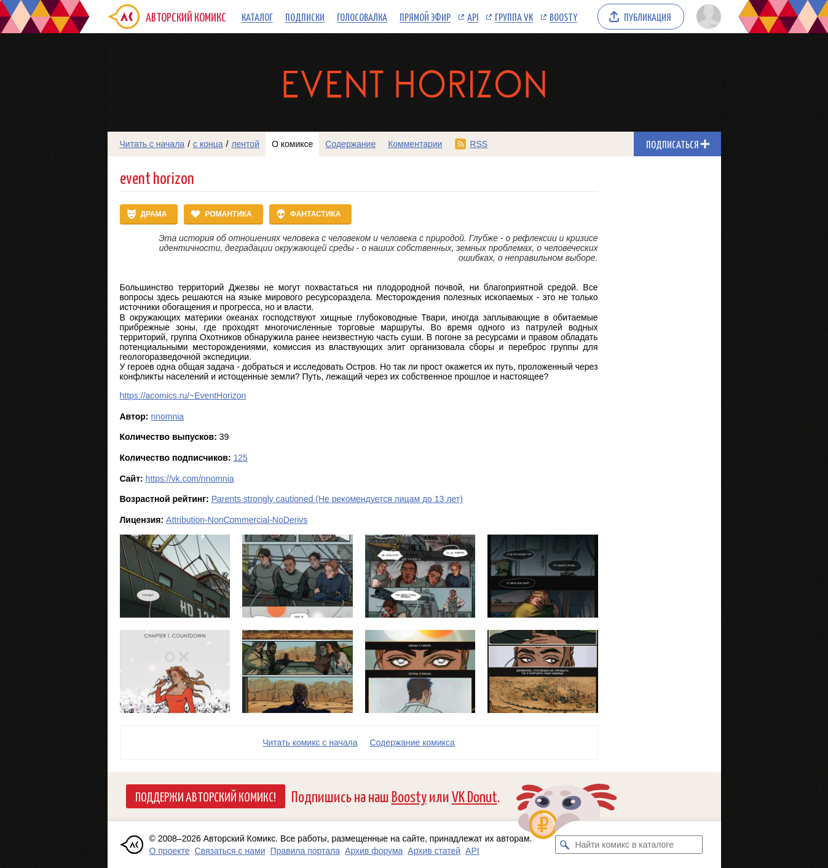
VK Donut (474, 795)
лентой (245, 144)
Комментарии (415, 144)
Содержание (350, 144)
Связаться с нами (230, 851)
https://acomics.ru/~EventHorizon (183, 395)
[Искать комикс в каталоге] (564, 844)
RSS (478, 144)
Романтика (228, 214)
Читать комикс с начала (309, 742)
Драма (154, 214)
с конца (208, 144)
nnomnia (167, 416)
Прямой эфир (425, 16)
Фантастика (315, 214)
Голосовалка (362, 16)
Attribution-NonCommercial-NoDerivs (236, 520)
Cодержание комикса (412, 742)
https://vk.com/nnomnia (190, 479)
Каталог (257, 16)
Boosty (563, 16)
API (472, 16)
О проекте (169, 851)
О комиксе (292, 144)
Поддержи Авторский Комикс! (205, 796)
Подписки (305, 16)
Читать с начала (152, 144)
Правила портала (305, 851)
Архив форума (374, 851)
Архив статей (434, 851)
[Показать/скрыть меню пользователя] (706, 16)
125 (240, 458)
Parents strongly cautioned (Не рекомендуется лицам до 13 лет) (337, 499)
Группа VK (514, 16)
